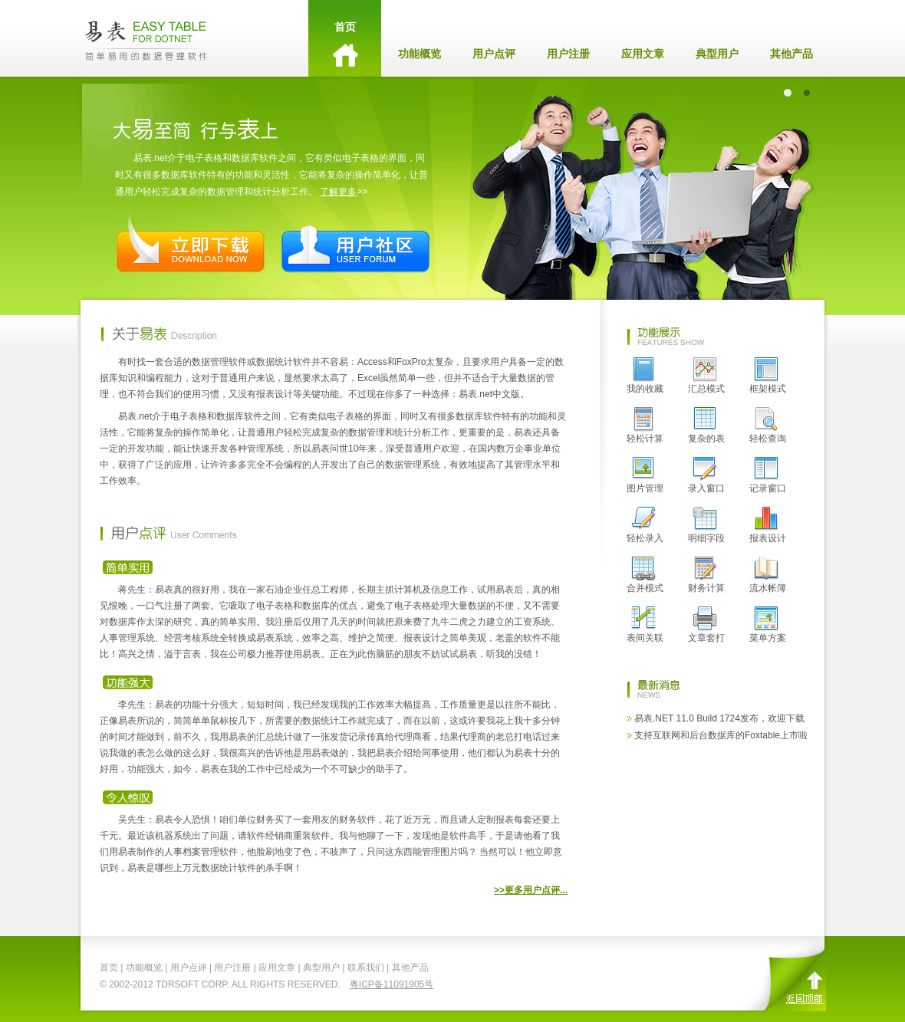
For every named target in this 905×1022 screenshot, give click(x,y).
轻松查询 (767, 425)
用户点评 (493, 54)
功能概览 (419, 54)
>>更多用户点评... (531, 890)
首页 (344, 46)
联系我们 (365, 967)
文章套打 (706, 624)
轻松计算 (645, 425)
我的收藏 (645, 375)
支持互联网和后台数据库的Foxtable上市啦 (721, 735)
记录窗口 (767, 475)
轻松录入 (645, 525)
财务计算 (706, 575)
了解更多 (338, 191)
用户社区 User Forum (355, 243)
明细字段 (706, 525)
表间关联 (645, 624)
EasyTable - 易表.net (146, 38)
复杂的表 (706, 425)
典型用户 (717, 54)
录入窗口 (706, 475)
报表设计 (767, 525)
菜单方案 (767, 624)
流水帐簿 (767, 575)
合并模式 (645, 575)
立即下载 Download (190, 243)
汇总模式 (706, 375)
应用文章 (642, 54)
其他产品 (791, 54)
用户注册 (568, 54)
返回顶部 (790, 974)
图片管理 (645, 475)
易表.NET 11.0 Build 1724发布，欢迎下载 (719, 718)
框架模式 (767, 375)
